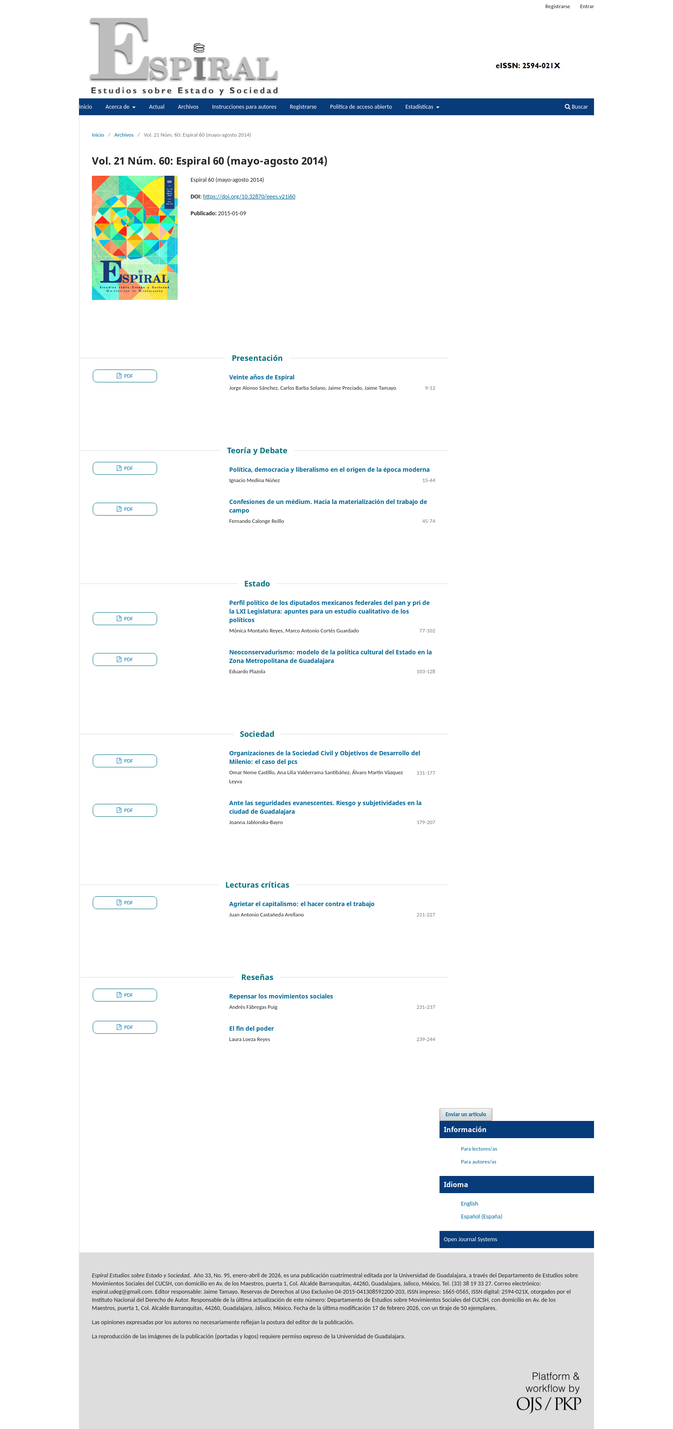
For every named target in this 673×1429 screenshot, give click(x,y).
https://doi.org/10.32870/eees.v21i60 (249, 196)
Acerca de (118, 106)
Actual (156, 106)
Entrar (587, 6)
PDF (128, 376)
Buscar (576, 106)
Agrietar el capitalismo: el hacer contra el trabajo (302, 904)
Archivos (188, 106)
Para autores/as (478, 1161)
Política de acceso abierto (361, 106)
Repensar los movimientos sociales (281, 996)
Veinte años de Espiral (261, 377)
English (469, 1203)
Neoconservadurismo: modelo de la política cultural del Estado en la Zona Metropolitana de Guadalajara (330, 656)
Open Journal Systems (470, 1239)
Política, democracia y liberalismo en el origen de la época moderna (329, 469)
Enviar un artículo (466, 1114)
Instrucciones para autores (244, 106)
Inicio (85, 106)
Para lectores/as (479, 1148)
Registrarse (303, 106)
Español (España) (481, 1216)
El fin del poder (251, 1028)
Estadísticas (420, 106)
